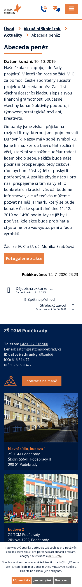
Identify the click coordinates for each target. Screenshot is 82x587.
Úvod (9, 28)
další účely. (55, 556)
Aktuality (13, 35)
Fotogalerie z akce (24, 258)
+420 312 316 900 (34, 344)
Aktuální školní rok (42, 28)
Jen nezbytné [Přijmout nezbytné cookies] (42, 580)
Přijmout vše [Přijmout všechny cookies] (21, 580)
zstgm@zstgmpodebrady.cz (39, 349)
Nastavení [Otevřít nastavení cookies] (62, 580)
